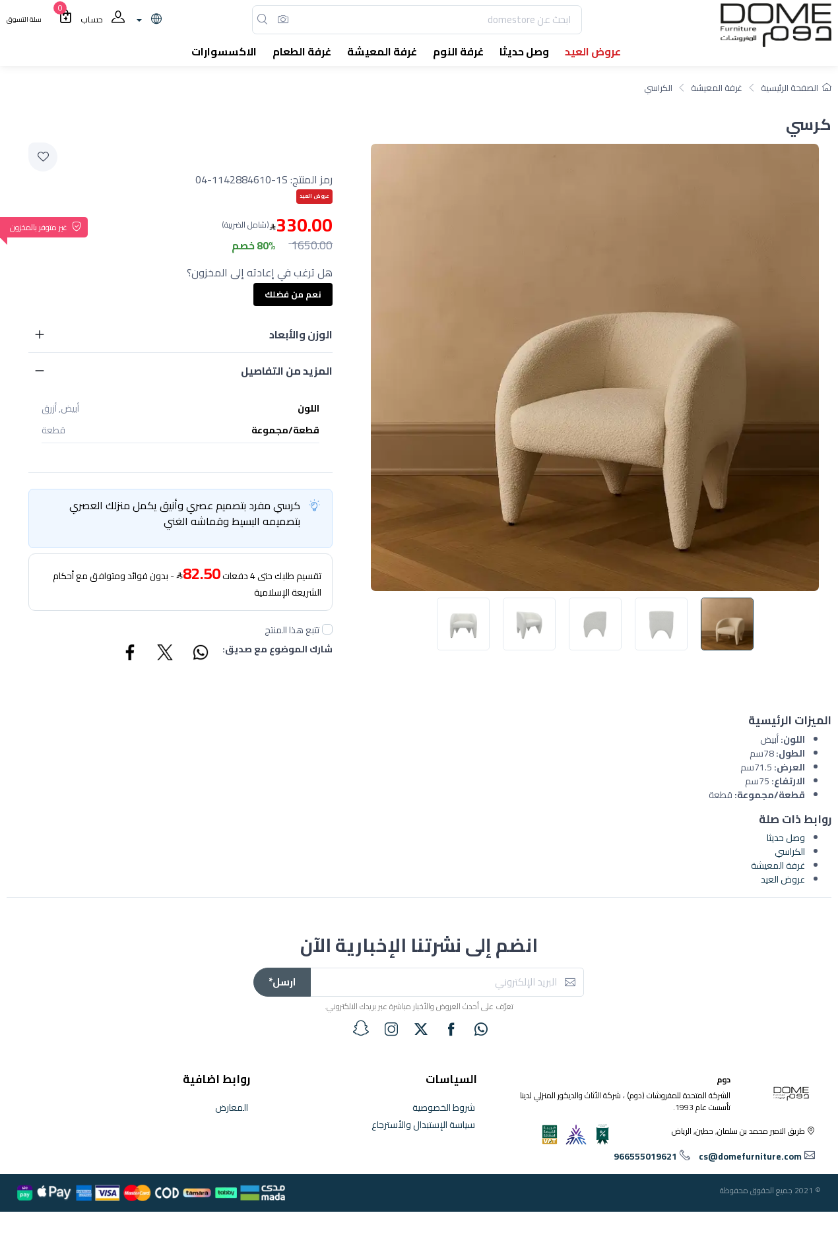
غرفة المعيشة (716, 88)
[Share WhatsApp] (200, 654)
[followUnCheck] (327, 629)
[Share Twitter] (165, 654)
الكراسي (658, 88)
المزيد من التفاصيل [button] (287, 371)
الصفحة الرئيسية (796, 88)
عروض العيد (783, 879)
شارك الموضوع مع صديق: (277, 650)
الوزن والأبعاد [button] (301, 334)
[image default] (727, 624)
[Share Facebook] (131, 654)
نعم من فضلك (293, 294)
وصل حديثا (786, 837)
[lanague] (147, 19)
